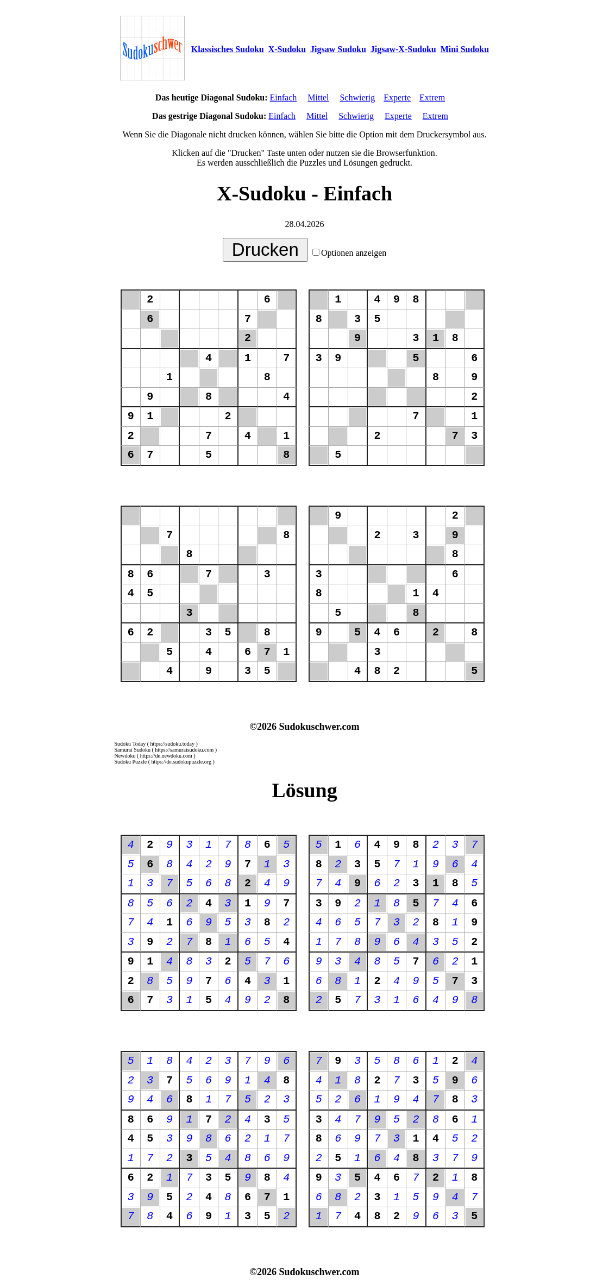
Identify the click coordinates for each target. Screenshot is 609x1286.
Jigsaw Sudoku (338, 49)
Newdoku (125, 756)
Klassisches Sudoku (227, 49)
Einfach (283, 97)
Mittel (318, 97)
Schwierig (357, 97)
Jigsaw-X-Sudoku (403, 49)
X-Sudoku (287, 49)
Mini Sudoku (465, 49)
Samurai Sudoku (132, 750)
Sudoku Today (130, 744)
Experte (397, 97)
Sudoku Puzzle (131, 762)
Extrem (432, 97)
